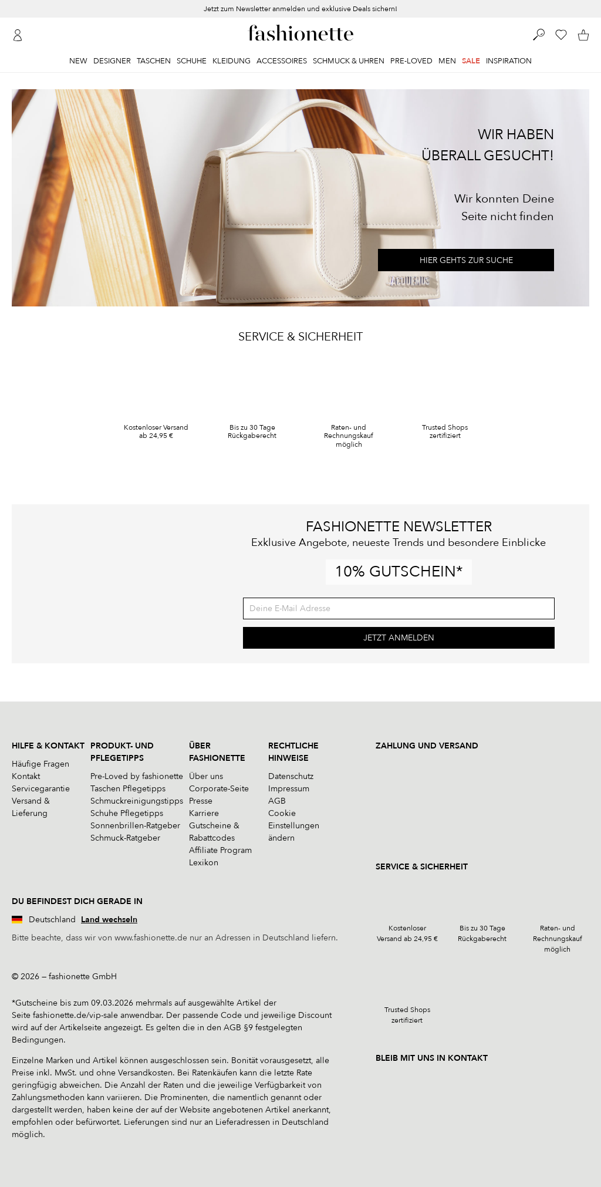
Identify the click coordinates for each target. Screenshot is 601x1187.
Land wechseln (109, 919)
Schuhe (192, 61)
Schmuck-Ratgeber (125, 838)
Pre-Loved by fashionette (136, 776)
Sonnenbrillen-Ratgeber (135, 825)
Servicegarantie (41, 788)
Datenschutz (290, 776)
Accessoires (281, 61)
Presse (200, 801)
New (78, 61)
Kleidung (231, 61)
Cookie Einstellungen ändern (293, 826)
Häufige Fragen (40, 764)
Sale (471, 61)
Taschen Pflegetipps (128, 788)
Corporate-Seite (219, 788)
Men (447, 61)
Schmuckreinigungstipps (136, 801)
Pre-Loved (411, 61)
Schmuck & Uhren (348, 61)
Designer (112, 61)
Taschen (154, 61)
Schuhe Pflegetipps (126, 813)
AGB (277, 801)
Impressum (288, 788)
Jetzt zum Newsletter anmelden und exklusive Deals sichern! (300, 8)
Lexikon (203, 862)
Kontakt (26, 776)
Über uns (206, 776)
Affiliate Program (220, 850)
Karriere (204, 813)
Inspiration (509, 61)
